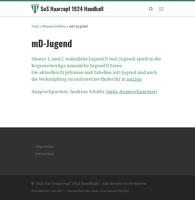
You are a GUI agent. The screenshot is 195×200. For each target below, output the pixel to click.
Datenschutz (44, 154)
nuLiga (134, 79)
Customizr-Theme (114, 191)
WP (60, 191)
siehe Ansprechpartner (131, 91)
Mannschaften (54, 26)
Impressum (44, 146)
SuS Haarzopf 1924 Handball (71, 183)
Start (35, 26)
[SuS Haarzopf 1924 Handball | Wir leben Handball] (35, 8)
